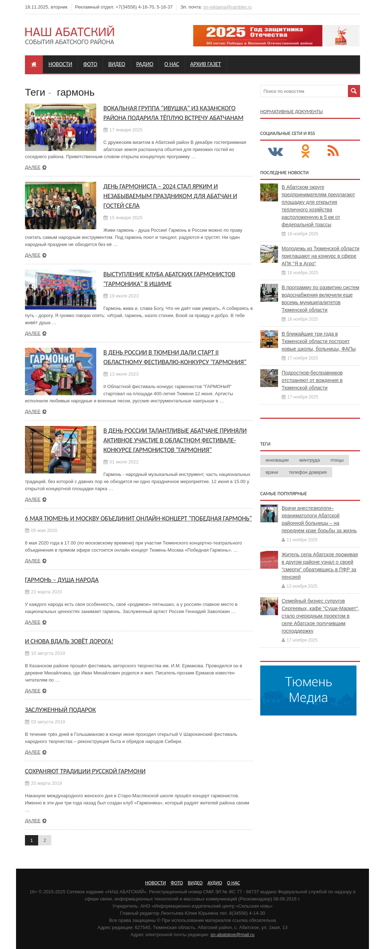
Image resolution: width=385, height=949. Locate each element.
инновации (277, 460)
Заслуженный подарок (60, 710)
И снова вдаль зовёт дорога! (69, 641)
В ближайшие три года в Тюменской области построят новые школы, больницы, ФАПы (319, 341)
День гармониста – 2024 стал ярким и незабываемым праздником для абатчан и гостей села (170, 196)
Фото (90, 64)
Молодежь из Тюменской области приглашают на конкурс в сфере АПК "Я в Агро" (320, 256)
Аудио (214, 883)
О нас (171, 64)
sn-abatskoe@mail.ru (233, 934)
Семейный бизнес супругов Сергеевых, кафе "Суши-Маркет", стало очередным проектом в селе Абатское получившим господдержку (320, 616)
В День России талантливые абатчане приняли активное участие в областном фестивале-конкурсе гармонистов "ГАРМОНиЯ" (175, 440)
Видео (116, 64)
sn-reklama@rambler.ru (227, 7)
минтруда (309, 460)
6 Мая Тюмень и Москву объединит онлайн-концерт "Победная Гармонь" (138, 518)
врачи (272, 472)
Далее (33, 167)
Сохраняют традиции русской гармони (85, 771)
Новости (60, 64)
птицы (337, 460)
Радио (144, 64)
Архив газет (205, 64)
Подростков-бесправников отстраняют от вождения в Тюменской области (312, 380)
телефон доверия (308, 472)
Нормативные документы (291, 112)
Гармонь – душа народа (62, 580)
